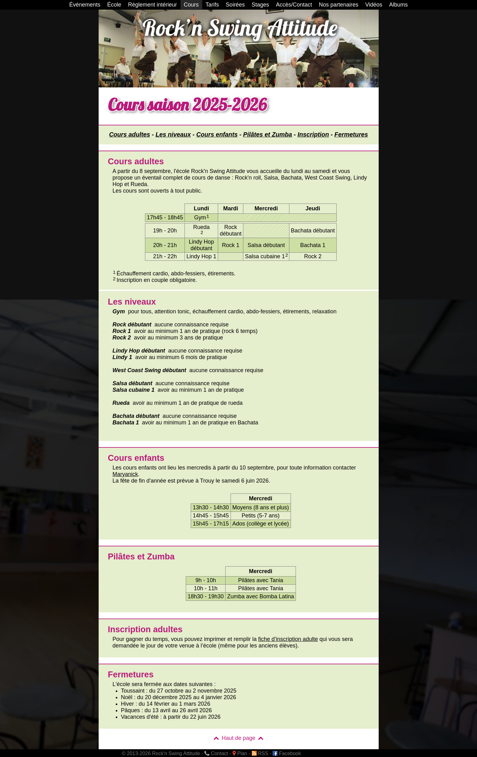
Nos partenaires (338, 5)
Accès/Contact (294, 5)
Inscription (313, 134)
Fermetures (351, 134)
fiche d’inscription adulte (288, 639)
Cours (191, 5)
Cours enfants (217, 134)
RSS (260, 753)
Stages (260, 5)
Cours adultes (129, 134)
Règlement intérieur (152, 5)
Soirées (235, 5)
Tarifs (212, 5)
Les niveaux (173, 134)
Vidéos (373, 5)
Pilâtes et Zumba (267, 134)
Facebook (287, 753)
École (114, 5)
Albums (398, 5)
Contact (216, 753)
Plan (239, 753)
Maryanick (125, 474)
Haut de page (238, 738)
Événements (84, 5)
